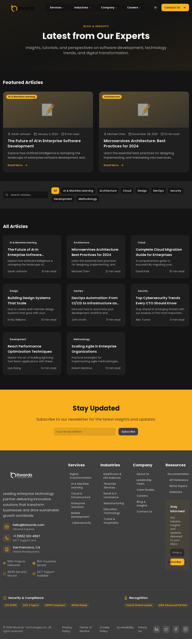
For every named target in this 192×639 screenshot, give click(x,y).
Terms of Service (86, 629)
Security (175, 191)
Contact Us (175, 7)
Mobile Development (79, 515)
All (55, 191)
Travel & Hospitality (109, 521)
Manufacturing (112, 503)
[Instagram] (185, 629)
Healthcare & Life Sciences (111, 476)
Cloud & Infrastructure (79, 495)
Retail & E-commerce (109, 495)
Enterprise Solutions (76, 505)
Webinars (174, 492)
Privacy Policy (67, 629)
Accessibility (125, 627)
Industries (82, 7)
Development (63, 199)
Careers (134, 7)
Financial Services (108, 485)
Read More (18, 165)
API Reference (177, 480)
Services (57, 7)
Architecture (108, 191)
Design (142, 191)
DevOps (158, 191)
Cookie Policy (104, 629)
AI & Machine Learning (78, 191)
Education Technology (110, 511)
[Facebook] (176, 629)
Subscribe (128, 432)
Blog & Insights (140, 503)
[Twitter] (166, 629)
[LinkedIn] (156, 629)
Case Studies (143, 490)
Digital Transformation (80, 476)
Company (109, 7)
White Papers (176, 486)
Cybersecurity (79, 523)
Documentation (177, 474)
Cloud (127, 191)
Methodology (88, 199)
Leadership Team (142, 482)
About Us (141, 474)
